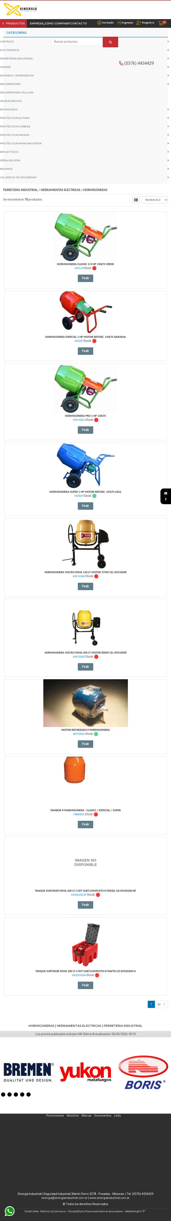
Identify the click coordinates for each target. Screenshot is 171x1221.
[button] (166, 493)
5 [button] (28, 1094)
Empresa (36, 23)
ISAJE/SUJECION (11, 100)
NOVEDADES (8, 109)
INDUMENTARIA (10, 84)
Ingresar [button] (127, 22)
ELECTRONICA (9, 50)
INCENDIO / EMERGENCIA (17, 75)
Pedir (85, 278)
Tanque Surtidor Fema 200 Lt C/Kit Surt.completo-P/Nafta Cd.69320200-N (86, 971)
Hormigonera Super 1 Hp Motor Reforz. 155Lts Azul (85, 492)
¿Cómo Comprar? (57, 23)
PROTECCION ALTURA (15, 117)
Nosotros (73, 1115)
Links (117, 1115)
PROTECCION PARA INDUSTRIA (21, 143)
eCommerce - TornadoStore (67, 1211)
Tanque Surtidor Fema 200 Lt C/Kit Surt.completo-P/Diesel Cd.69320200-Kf (85, 891)
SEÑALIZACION (10, 160)
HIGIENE (5, 67)
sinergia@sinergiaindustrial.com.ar (64, 1198)
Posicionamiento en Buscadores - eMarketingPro (113, 1211)
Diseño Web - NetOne (37, 1211)
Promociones (55, 1115)
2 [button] (9, 1094)
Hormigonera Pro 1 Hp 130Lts (85, 416)
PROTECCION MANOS (14, 134)
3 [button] (16, 1094)
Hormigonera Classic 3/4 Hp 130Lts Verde (85, 264)
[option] (28, 1072)
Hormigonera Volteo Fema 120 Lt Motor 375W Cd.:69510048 (85, 572)
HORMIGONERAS (95, 190)
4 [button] (22, 1094)
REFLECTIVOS (9, 151)
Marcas (87, 1115)
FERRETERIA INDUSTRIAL (16, 58)
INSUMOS (6, 168)
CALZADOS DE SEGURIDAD (18, 177)
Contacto (78, 23)
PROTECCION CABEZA (15, 126)
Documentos (102, 1115)
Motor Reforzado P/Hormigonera (85, 730)
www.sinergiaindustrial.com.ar (109, 1198)
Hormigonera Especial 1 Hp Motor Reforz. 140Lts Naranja (85, 337)
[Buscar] (110, 42)
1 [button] (3, 1094)
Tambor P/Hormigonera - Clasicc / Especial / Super (85, 810)
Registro (147, 22)
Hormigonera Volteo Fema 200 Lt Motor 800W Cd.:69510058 (85, 652)
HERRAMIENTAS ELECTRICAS (60, 190)
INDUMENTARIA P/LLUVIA (16, 92)
